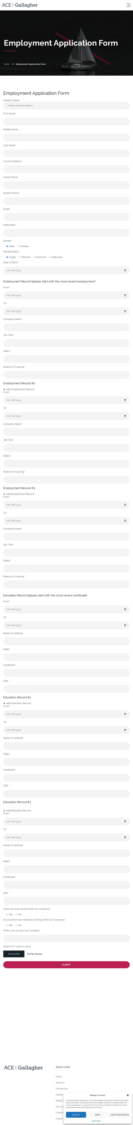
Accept (76, 1115)
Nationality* (9, 224)
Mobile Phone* (11, 193)
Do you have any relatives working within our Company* (34, 919)
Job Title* (8, 335)
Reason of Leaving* (14, 366)
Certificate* (9, 665)
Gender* (7, 240)
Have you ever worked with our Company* (27, 909)
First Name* (9, 113)
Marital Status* (11, 251)
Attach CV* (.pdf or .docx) (17, 946)
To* (5, 303)
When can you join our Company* (21, 930)
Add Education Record (17, 703)
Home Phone (10, 177)
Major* (6, 649)
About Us (60, 1082)
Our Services (62, 1088)
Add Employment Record (18, 389)
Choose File (13, 954)
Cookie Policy (96, 1121)
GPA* (6, 681)
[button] (128, 1095)
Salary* (7, 351)
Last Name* (9, 145)
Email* (6, 209)
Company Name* (12, 319)
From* (6, 287)
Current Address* (12, 161)
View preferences (119, 1115)
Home (9, 64)
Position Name (11, 100)
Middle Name (10, 129)
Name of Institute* (13, 633)
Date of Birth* (10, 262)
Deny (97, 1115)
